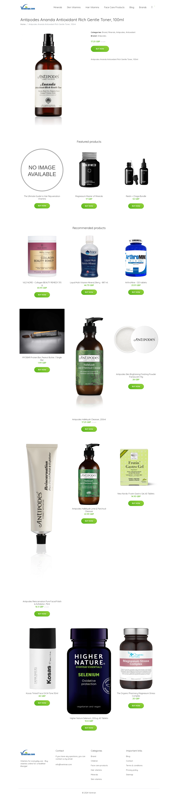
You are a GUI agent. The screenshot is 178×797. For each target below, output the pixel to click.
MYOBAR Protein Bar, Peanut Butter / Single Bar (42, 358)
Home (23, 24)
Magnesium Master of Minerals (89, 196)
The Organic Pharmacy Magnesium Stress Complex (136, 694)
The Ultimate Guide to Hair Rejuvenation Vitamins (42, 197)
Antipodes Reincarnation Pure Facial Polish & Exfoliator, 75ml (42, 602)
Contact (129, 761)
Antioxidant (130, 32)
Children (94, 761)
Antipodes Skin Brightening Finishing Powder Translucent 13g (136, 375)
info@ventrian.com (64, 764)
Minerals (58, 7)
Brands (142, 7)
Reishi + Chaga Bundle (136, 196)
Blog (131, 7)
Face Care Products (114, 7)
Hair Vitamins (92, 7)
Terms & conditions (134, 765)
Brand (104, 32)
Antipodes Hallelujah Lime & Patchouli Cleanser (89, 510)
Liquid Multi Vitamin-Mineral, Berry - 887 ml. (89, 282)
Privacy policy (132, 770)
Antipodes (120, 32)
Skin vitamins (96, 779)
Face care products (99, 765)
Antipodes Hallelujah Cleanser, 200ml (89, 419)
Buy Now (100, 49)
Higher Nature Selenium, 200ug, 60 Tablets (89, 718)
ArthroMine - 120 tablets (136, 282)
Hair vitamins (96, 770)
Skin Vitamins (74, 7)
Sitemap (129, 774)
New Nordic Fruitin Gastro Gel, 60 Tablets (136, 493)
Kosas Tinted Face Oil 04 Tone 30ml (42, 693)
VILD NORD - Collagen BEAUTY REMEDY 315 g (42, 283)
